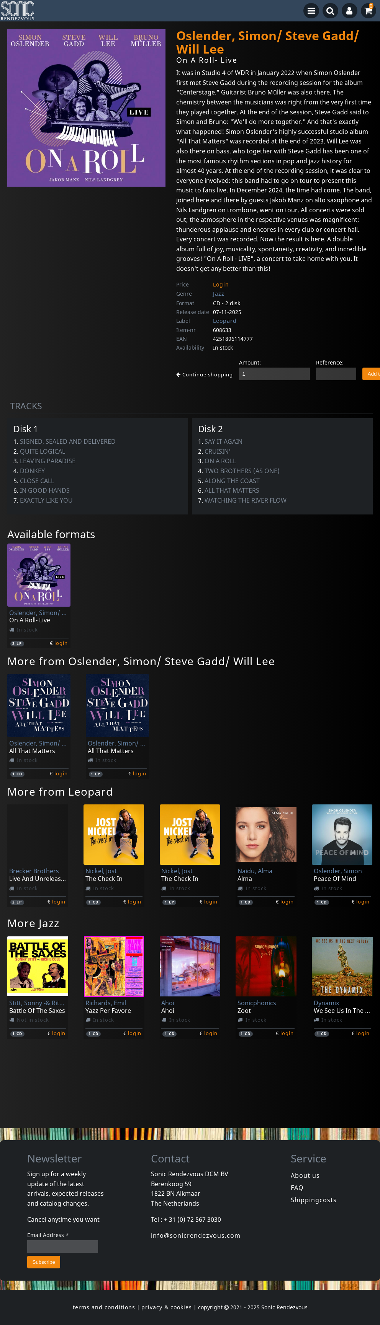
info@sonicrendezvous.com (196, 1235)
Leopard (225, 320)
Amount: (250, 362)
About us (305, 1175)
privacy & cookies (166, 1307)
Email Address (48, 1235)
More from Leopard (60, 791)
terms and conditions (104, 1307)
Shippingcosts (314, 1200)
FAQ (297, 1187)
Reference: (330, 362)
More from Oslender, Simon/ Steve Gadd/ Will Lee (141, 661)
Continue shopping (204, 374)
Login (221, 284)
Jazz (218, 293)
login (61, 643)
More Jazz (33, 923)
